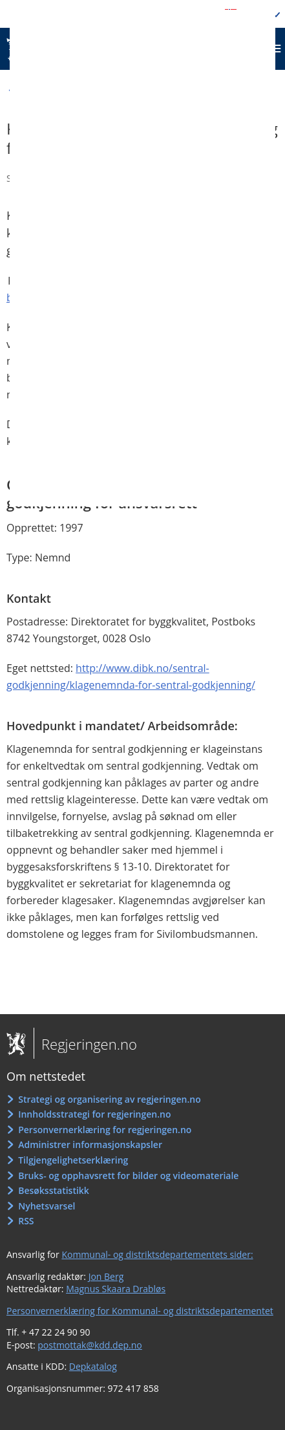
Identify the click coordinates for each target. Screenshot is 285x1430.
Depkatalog (93, 1366)
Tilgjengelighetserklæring (73, 1160)
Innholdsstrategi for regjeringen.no (94, 1114)
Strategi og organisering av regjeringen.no (109, 1099)
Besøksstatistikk (53, 1190)
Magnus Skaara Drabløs (115, 1289)
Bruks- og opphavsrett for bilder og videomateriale (128, 1175)
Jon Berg (106, 1276)
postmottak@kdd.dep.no (89, 1345)
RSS (26, 1221)
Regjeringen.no (85, 1044)
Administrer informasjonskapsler (90, 1144)
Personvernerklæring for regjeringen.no (104, 1129)
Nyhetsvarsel (46, 1206)
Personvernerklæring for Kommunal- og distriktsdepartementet (139, 1311)
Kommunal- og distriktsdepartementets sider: (157, 1254)
